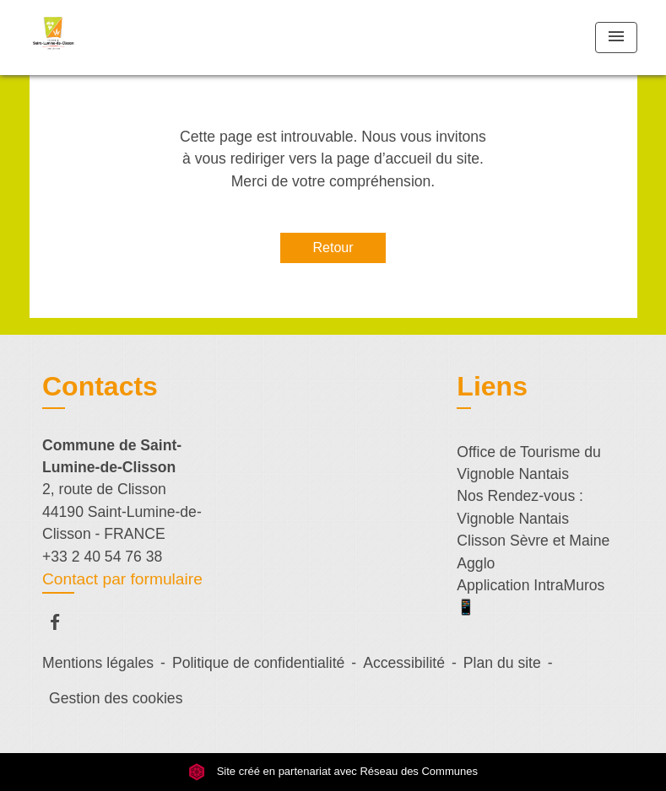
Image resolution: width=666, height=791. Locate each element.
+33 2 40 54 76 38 (102, 556)
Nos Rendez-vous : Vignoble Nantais (520, 506)
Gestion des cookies (115, 698)
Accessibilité (404, 662)
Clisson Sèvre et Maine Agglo (533, 551)
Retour (332, 247)
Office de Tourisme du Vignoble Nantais (529, 463)
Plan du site (502, 662)
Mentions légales (98, 662)
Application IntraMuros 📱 (530, 596)
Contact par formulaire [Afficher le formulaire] (122, 579)
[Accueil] (135, 37)
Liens (492, 386)
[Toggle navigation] (616, 37)
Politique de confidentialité (258, 662)
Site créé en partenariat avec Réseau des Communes (333, 771)
